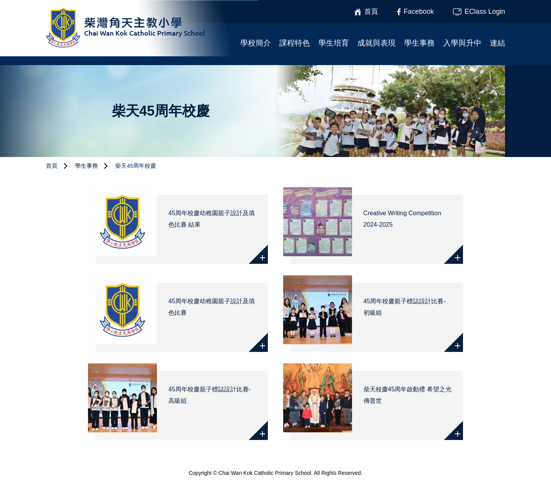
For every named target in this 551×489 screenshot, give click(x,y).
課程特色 (294, 43)
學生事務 (419, 43)
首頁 (51, 165)
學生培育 (333, 43)
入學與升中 (462, 43)
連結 (497, 43)
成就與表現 (376, 43)
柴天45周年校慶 (135, 165)
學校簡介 (255, 43)
